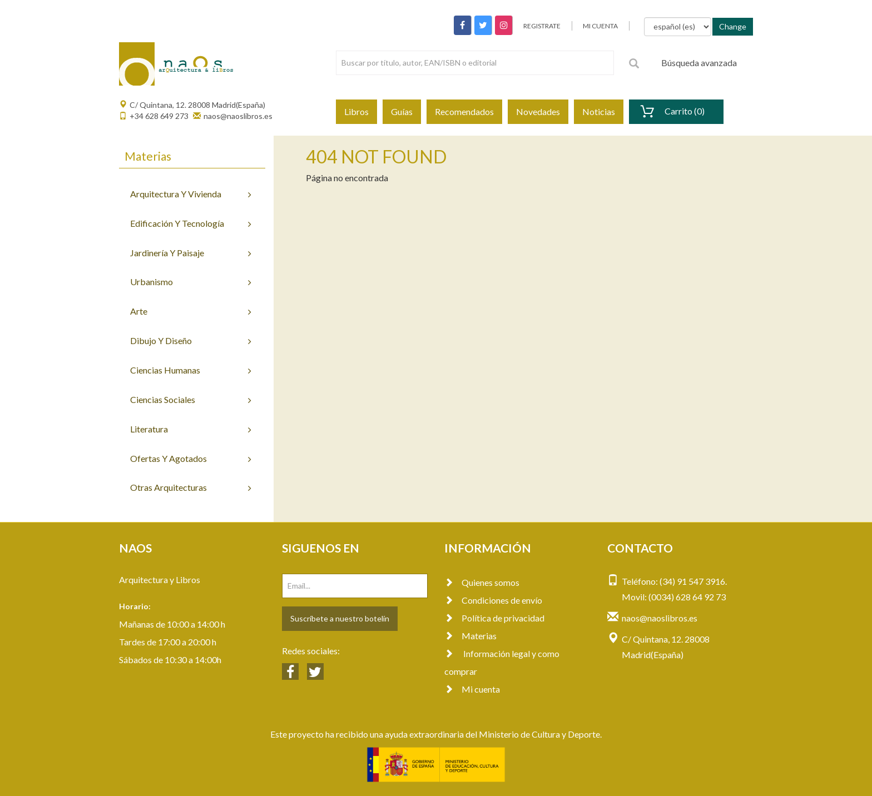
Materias (470, 635)
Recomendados (464, 111)
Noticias (598, 111)
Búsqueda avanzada (699, 62)
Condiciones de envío (493, 600)
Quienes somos (481, 582)
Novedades (538, 111)
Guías (402, 111)
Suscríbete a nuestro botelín (339, 618)
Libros (356, 111)
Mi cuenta (472, 689)
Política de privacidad (494, 618)
